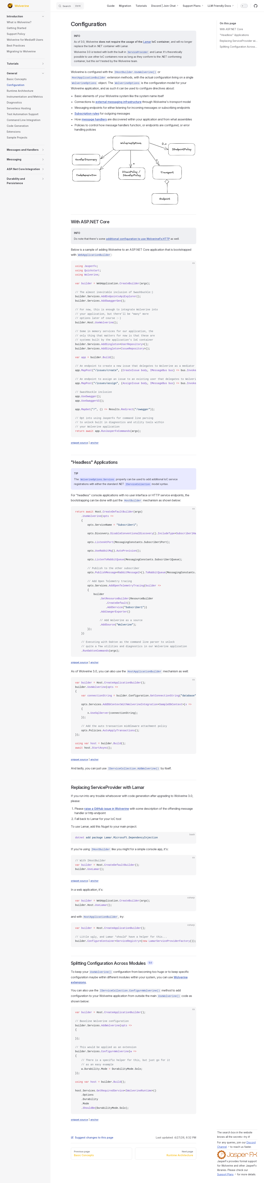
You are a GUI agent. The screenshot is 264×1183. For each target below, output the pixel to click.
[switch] (244, 6)
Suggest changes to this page (92, 1137)
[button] (26, 16)
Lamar (147, 41)
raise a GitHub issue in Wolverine (106, 808)
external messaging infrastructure (118, 102)
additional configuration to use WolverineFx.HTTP (138, 238)
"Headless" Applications (234, 34)
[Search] (70, 5)
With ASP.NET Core (231, 29)
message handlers (94, 119)
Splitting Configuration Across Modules (238, 46)
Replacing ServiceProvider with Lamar (238, 40)
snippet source (79, 442)
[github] (255, 6)
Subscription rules (87, 113)
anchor (94, 442)
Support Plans (225, 1174)
